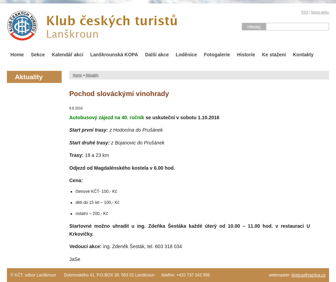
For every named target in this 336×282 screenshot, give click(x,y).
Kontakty (303, 54)
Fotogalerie (217, 54)
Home (17, 54)
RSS (305, 12)
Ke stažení (274, 54)
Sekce (38, 54)
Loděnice (186, 54)
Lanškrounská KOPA (114, 54)
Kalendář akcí (67, 54)
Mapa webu (320, 12)
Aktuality (92, 75)
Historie (246, 54)
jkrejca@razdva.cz (309, 275)
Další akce (157, 54)
